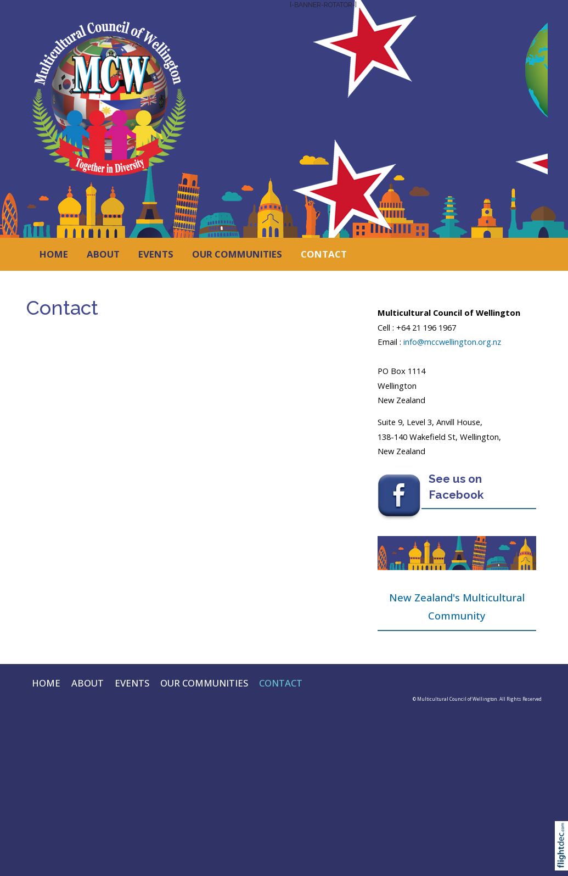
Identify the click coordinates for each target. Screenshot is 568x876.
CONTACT (324, 254)
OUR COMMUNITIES (237, 254)
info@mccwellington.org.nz (452, 341)
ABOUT (103, 254)
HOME (54, 254)
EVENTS (155, 254)
